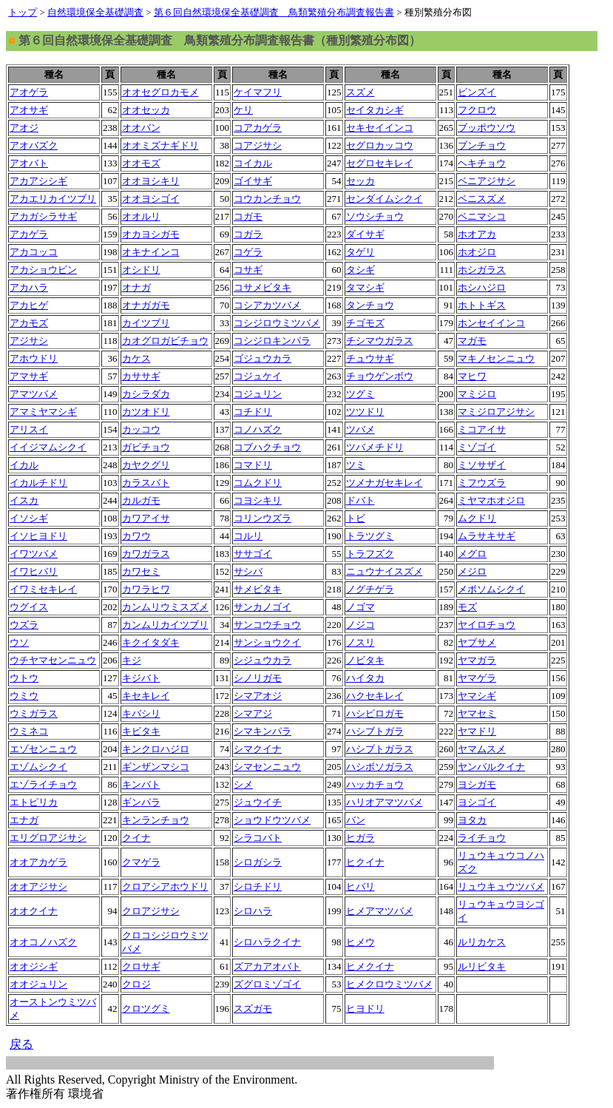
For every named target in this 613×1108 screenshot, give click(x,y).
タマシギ (365, 287)
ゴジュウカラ (262, 358)
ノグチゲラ (370, 589)
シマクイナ (258, 748)
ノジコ (360, 624)
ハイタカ (365, 677)
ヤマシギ (477, 695)
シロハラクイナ (267, 941)
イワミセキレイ (43, 589)
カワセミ (141, 571)
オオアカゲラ (38, 862)
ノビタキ (365, 660)
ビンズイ (477, 92)
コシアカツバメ (267, 305)
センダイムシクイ (384, 198)
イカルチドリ (38, 482)
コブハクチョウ (267, 447)
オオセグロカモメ (160, 92)
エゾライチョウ (43, 784)
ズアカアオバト (267, 966)
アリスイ (29, 429)
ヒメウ (360, 941)
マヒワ (472, 376)
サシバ (248, 571)
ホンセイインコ (491, 322)
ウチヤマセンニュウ (53, 660)
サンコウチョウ (267, 624)
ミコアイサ (482, 429)
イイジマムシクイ (48, 447)
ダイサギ (365, 234)
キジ (131, 660)
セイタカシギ (375, 109)
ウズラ (24, 624)
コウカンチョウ (267, 198)
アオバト (29, 163)
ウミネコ (29, 731)
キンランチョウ (155, 819)
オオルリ (141, 216)
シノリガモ (258, 677)
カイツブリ (146, 322)
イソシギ (29, 518)
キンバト (141, 784)
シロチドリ (258, 886)
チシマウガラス (379, 340)
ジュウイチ (258, 802)
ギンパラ (141, 802)
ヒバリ (360, 886)
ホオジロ (477, 251)
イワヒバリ (34, 571)
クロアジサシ (151, 910)
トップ (22, 12)
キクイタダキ (151, 642)
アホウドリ (34, 358)
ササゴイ (253, 553)
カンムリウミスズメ (165, 606)
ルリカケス (482, 941)
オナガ (136, 287)
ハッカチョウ (375, 784)
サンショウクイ (267, 642)
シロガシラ (258, 862)
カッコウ (141, 429)
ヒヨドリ (365, 1008)
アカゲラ (29, 234)
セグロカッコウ (379, 145)
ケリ (243, 109)
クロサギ (141, 966)
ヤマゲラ (477, 677)
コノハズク (258, 429)
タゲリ (360, 251)
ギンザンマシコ (155, 766)
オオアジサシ (38, 886)
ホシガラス (482, 269)
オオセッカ (146, 109)
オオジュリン (38, 984)
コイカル (253, 163)
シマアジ (253, 713)
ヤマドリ (477, 731)
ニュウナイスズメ (384, 571)
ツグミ (360, 393)
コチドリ (253, 411)
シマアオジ (258, 695)
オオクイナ (34, 910)
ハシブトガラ (375, 731)
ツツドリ (365, 411)
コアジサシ (258, 145)
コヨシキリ (258, 500)
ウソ (19, 642)
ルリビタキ (482, 966)
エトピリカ (34, 802)
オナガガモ (146, 305)
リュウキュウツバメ (501, 886)
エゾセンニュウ (43, 748)
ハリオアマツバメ (384, 802)
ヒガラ (360, 837)
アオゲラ (29, 92)
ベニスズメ (482, 198)
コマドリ (253, 464)
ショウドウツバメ (272, 819)
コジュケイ (258, 376)
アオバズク (34, 145)
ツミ (355, 464)
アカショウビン (43, 269)
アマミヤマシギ (43, 411)
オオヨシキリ (151, 180)
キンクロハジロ (155, 748)
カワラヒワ (146, 589)
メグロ (472, 553)
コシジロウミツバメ (277, 322)
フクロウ (477, 109)
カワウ (136, 535)
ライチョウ (482, 837)
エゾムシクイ (38, 766)
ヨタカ (472, 819)
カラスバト (146, 482)
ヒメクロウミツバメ (389, 984)
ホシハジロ (482, 287)
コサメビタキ (262, 287)
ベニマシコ (482, 216)
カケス (136, 358)
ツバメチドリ (375, 447)
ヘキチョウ (482, 163)
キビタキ (141, 731)
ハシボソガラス (379, 766)
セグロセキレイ (379, 163)
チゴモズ (365, 322)
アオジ (24, 127)
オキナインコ (151, 251)
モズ (467, 606)
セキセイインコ (379, 127)
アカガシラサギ (43, 216)
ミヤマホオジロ (491, 500)
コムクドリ (258, 482)
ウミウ (24, 695)
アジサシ (29, 340)
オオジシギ (34, 966)
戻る (21, 1044)
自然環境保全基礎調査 (95, 12)
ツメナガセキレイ (384, 482)
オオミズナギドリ (160, 145)
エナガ (24, 819)
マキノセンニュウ (496, 358)
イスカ (24, 500)
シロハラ (253, 910)
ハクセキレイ (375, 695)
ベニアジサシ (486, 180)
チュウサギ (370, 358)
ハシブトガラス (379, 748)
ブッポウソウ (486, 127)
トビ (355, 518)
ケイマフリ (258, 92)
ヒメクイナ (370, 966)
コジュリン (258, 393)
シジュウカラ (262, 660)
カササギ (141, 376)
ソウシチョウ (375, 216)
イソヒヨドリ (38, 535)
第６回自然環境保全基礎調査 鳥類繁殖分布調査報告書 (274, 12)
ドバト (360, 500)
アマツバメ (34, 393)
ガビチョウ (146, 447)
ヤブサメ (477, 642)
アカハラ (29, 287)
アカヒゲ (29, 305)
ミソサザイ (482, 464)
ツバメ (360, 429)
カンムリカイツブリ (165, 624)
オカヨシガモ (151, 234)
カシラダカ (146, 393)
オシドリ (141, 269)
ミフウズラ (482, 482)
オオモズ (141, 163)
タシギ (360, 269)
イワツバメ (34, 553)
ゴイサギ (253, 180)
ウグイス (29, 606)
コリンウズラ (262, 518)
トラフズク (370, 553)
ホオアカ (477, 234)
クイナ (136, 837)
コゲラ (248, 251)
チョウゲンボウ (379, 376)
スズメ (360, 92)
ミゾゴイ (477, 447)
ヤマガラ (477, 660)
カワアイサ (146, 518)
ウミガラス (34, 713)
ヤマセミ (477, 713)
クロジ (136, 984)
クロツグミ (146, 1008)
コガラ (248, 234)
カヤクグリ (146, 464)
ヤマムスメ (482, 748)
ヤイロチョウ (486, 624)
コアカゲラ (258, 127)
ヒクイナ (365, 862)
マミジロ (477, 393)
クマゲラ (141, 862)
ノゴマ (360, 606)
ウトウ (24, 677)
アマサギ (29, 376)
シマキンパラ (262, 731)
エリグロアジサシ (48, 837)
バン (355, 819)
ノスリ (360, 642)
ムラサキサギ (486, 535)
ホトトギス (482, 305)
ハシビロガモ (375, 713)
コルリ (248, 535)
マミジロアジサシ (496, 411)
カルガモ (141, 500)
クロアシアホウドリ (165, 886)
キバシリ (141, 713)
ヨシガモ (477, 784)
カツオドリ (146, 411)
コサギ (248, 269)
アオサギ (29, 109)
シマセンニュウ (267, 766)
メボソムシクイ (491, 589)
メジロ (472, 571)
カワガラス (146, 553)
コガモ (248, 216)
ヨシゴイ (477, 802)
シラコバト (258, 837)
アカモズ (29, 322)
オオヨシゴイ (151, 198)
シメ (243, 784)
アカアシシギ (38, 180)
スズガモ (253, 1008)
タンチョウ (370, 305)
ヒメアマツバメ (379, 910)
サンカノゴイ (262, 606)
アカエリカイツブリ (53, 198)
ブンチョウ (482, 145)
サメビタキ (258, 589)
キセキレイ (146, 695)
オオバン (141, 127)
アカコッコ (34, 251)
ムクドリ (477, 518)
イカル (24, 464)
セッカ (360, 180)
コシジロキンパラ (272, 340)
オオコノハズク (43, 941)
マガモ (472, 340)
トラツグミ (370, 535)
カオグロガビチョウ (165, 340)
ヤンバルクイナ (491, 766)
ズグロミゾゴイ (267, 984)
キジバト (141, 677)
